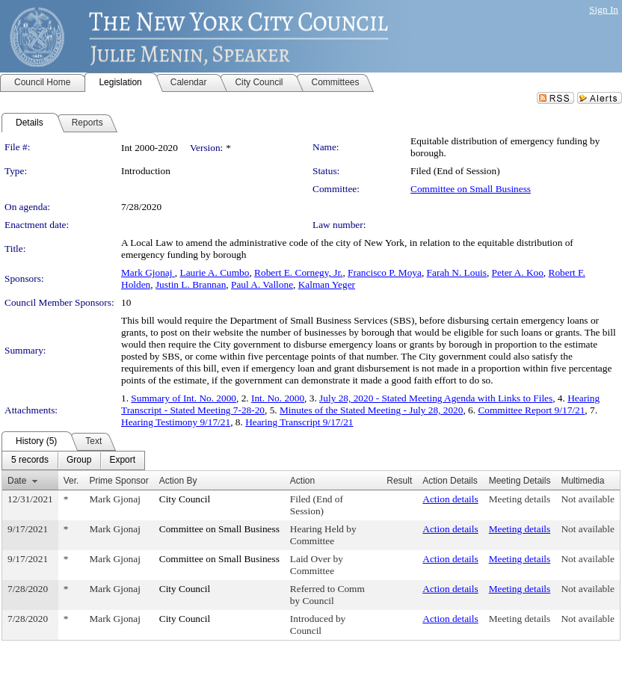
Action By (178, 480)
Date (16, 480)
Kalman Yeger (326, 284)
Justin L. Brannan (191, 284)
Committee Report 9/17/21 (531, 410)
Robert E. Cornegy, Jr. (298, 272)
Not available (587, 499)
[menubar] (73, 460)
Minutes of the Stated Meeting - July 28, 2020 (371, 410)
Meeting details (520, 499)
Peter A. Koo (518, 272)
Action (302, 480)
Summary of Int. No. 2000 (183, 398)
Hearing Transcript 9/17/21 (299, 422)
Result (399, 480)
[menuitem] (30, 460)
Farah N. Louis (457, 272)
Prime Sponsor (118, 480)
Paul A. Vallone (262, 284)
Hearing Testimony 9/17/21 (175, 422)
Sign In (603, 9)
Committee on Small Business (470, 188)
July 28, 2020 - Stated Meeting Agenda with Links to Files (435, 398)
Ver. (71, 480)
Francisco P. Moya (385, 272)
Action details (450, 499)
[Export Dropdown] (122, 460)
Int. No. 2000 (277, 398)
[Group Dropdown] (79, 460)
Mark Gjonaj (148, 272)
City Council (185, 499)
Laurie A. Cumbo (214, 272)
